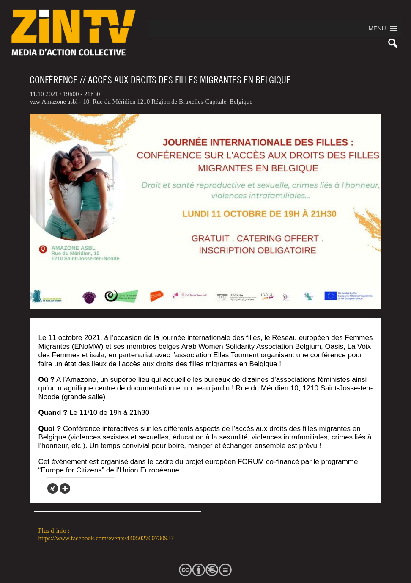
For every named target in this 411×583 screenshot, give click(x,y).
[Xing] (52, 488)
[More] (65, 488)
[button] (377, 28)
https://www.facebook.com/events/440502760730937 (106, 538)
